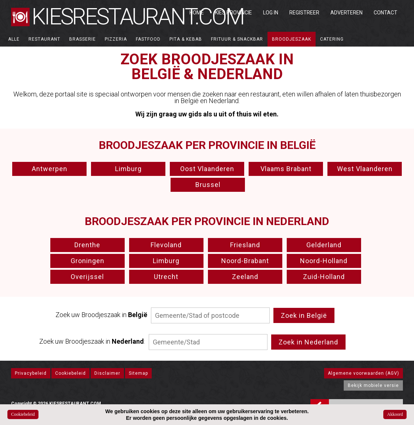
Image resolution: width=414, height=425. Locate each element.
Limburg (128, 169)
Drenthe (87, 245)
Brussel (208, 184)
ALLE (14, 39)
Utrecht (166, 276)
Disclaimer (107, 373)
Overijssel (87, 276)
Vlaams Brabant (286, 169)
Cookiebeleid (70, 373)
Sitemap (138, 373)
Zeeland (245, 276)
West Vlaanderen (365, 169)
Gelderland (323, 245)
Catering (332, 39)
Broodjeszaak (291, 39)
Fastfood (148, 39)
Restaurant (44, 39)
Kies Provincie (233, 13)
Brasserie (82, 39)
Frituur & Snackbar (237, 39)
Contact (385, 13)
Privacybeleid (31, 373)
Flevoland (166, 245)
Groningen (87, 261)
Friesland (245, 245)
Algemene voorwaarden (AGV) (363, 373)
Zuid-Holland (324, 276)
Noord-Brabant (245, 261)
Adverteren (346, 13)
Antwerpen (49, 169)
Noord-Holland (323, 261)
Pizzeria (116, 39)
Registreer (304, 13)
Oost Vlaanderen (207, 169)
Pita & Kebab (185, 39)
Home (196, 13)
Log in (270, 13)
